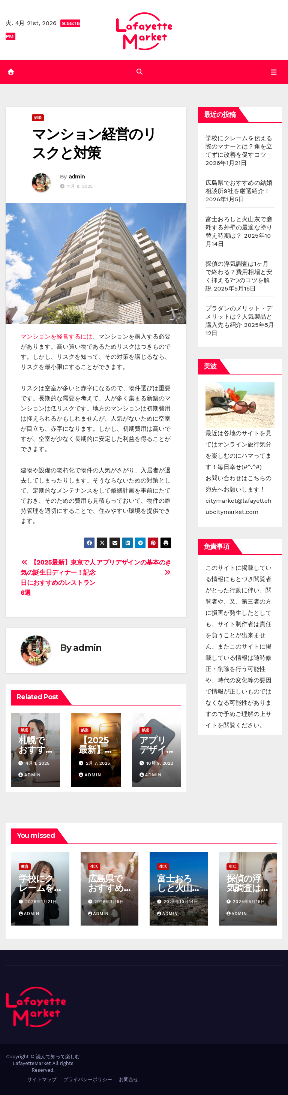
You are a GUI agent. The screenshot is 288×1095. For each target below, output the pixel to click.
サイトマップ (42, 1079)
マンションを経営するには (57, 336)
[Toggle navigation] (273, 71)
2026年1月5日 (109, 901)
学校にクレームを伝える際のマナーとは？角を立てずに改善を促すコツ (239, 146)
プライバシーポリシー (87, 1079)
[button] (139, 71)
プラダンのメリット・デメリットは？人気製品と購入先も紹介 (239, 316)
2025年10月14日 (181, 901)
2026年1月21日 (41, 901)
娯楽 (38, 117)
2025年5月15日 (249, 901)
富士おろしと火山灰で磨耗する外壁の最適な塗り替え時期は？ (239, 227)
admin (77, 176)
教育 (24, 866)
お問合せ (128, 1079)
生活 (94, 866)
